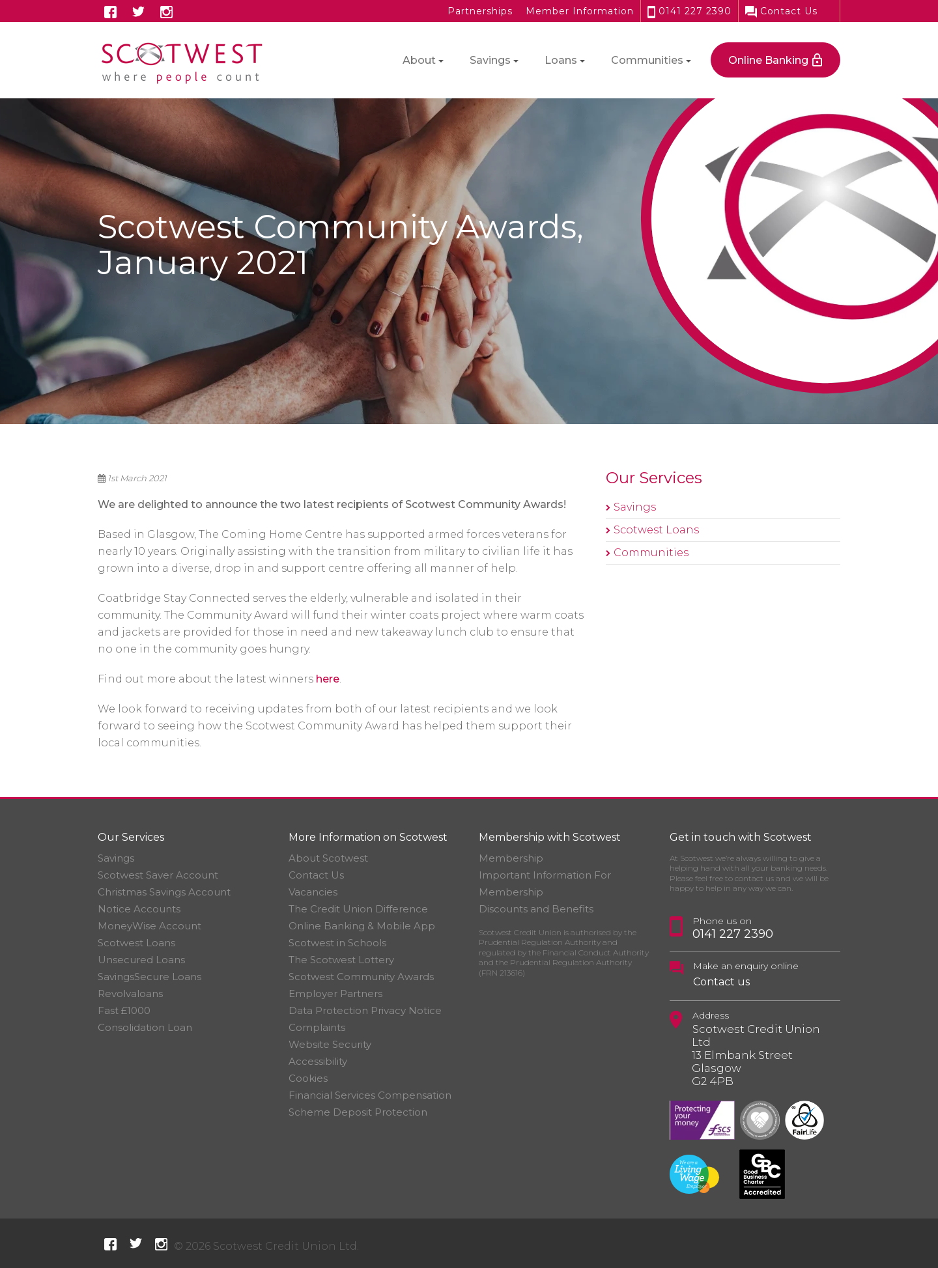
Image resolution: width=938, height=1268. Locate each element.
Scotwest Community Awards (361, 976)
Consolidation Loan (145, 1027)
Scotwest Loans (656, 530)
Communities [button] (647, 60)
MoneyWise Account (149, 926)
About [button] (419, 60)
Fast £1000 (124, 1010)
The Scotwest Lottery (341, 959)
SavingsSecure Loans (149, 976)
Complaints (317, 1027)
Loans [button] (561, 60)
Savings (635, 507)
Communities (651, 552)
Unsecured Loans (141, 959)
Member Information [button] (580, 11)
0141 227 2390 (689, 11)
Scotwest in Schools (337, 943)
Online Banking (768, 60)
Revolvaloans (130, 993)
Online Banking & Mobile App (362, 926)
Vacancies (313, 892)
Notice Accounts (139, 909)
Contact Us (781, 11)
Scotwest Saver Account (158, 875)
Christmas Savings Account (164, 892)
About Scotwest (328, 858)
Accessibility (318, 1061)
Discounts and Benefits (536, 909)
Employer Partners (335, 993)
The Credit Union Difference (358, 909)
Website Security (330, 1044)
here (327, 679)
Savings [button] (490, 60)
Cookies (308, 1078)
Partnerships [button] (480, 11)
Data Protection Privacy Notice (365, 1010)
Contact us (721, 982)
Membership (511, 858)
